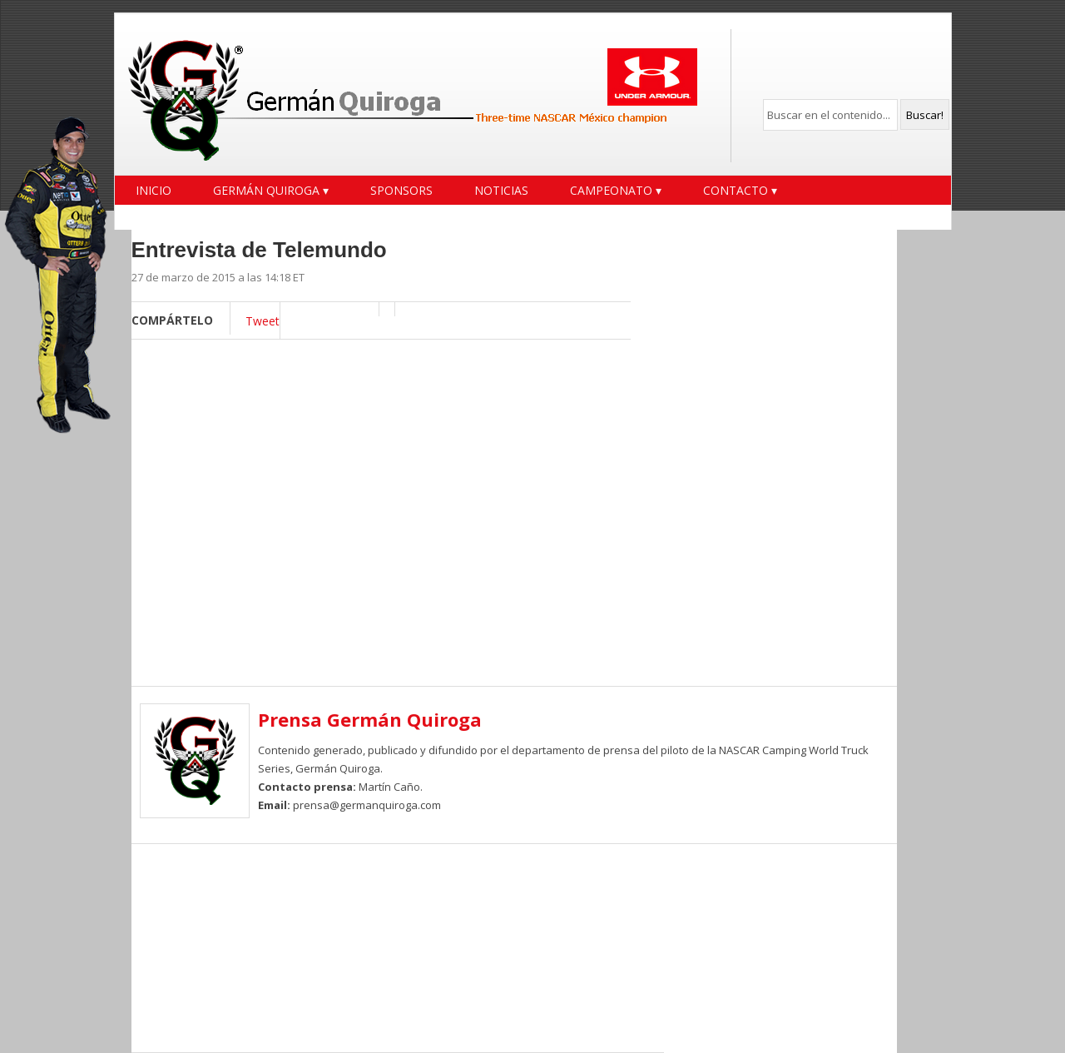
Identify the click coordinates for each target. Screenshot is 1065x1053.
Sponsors (401, 190)
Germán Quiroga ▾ (271, 190)
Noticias (501, 190)
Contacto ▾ (740, 190)
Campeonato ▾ (615, 190)
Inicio (153, 190)
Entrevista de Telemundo (259, 249)
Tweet (262, 321)
